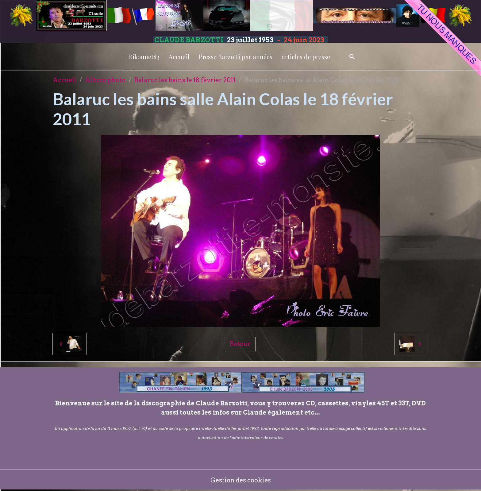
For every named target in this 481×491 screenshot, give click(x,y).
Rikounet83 (144, 56)
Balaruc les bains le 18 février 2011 (185, 80)
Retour (240, 344)
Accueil (179, 56)
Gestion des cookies (240, 480)
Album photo (105, 80)
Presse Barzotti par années (235, 56)
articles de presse (306, 56)
